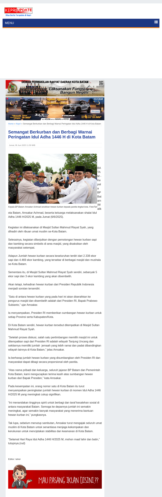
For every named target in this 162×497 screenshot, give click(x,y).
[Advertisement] (81, 54)
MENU (9, 23)
